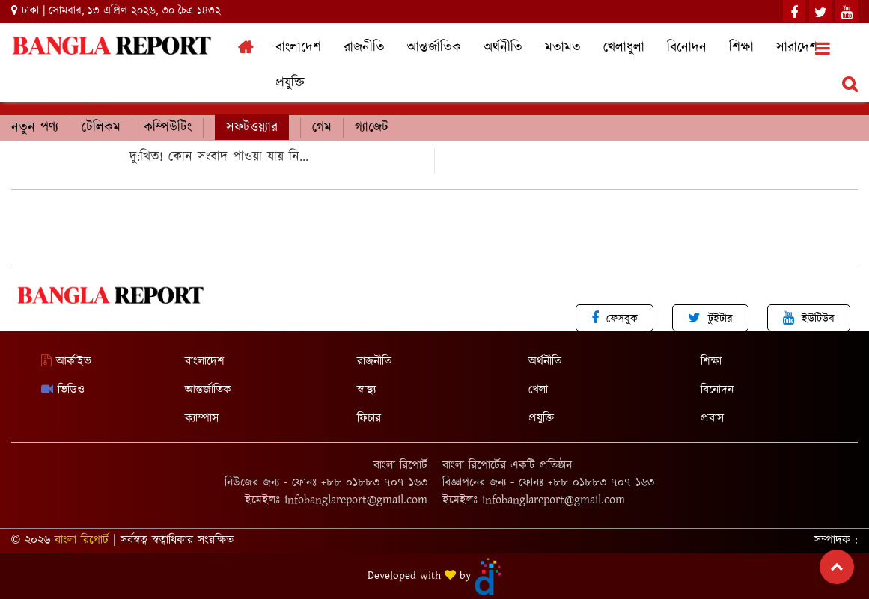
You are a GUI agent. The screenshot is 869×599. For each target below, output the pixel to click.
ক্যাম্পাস (202, 418)
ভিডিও (63, 390)
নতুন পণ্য (34, 128)
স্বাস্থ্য (366, 390)
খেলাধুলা (623, 48)
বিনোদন (687, 48)
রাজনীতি (364, 48)
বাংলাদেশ (298, 48)
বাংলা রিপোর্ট (82, 540)
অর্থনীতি (503, 48)
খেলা (538, 390)
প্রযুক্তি (290, 83)
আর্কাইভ (66, 361)
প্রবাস (712, 418)
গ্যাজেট (371, 128)
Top (837, 567)
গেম (322, 128)
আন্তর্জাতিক (434, 48)
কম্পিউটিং (168, 128)
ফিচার (369, 418)
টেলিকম (101, 128)
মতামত (563, 48)
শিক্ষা (741, 48)
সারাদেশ (796, 48)
